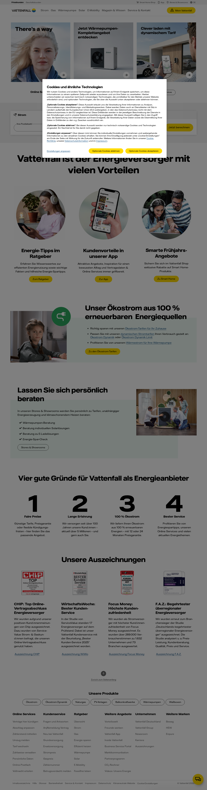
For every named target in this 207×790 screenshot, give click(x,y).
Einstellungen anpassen (58, 151)
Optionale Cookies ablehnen (106, 151)
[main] (104, 118)
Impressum (101, 141)
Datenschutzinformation (76, 141)
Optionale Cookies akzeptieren (144, 151)
